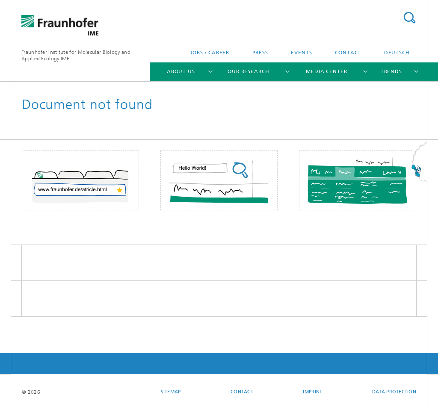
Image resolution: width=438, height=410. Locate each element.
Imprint (312, 392)
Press (260, 53)
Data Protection (394, 392)
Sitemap (171, 392)
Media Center (326, 71)
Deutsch (397, 53)
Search (409, 18)
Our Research (248, 71)
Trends (391, 71)
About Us (181, 71)
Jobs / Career (210, 53)
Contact (348, 53)
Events (301, 53)
